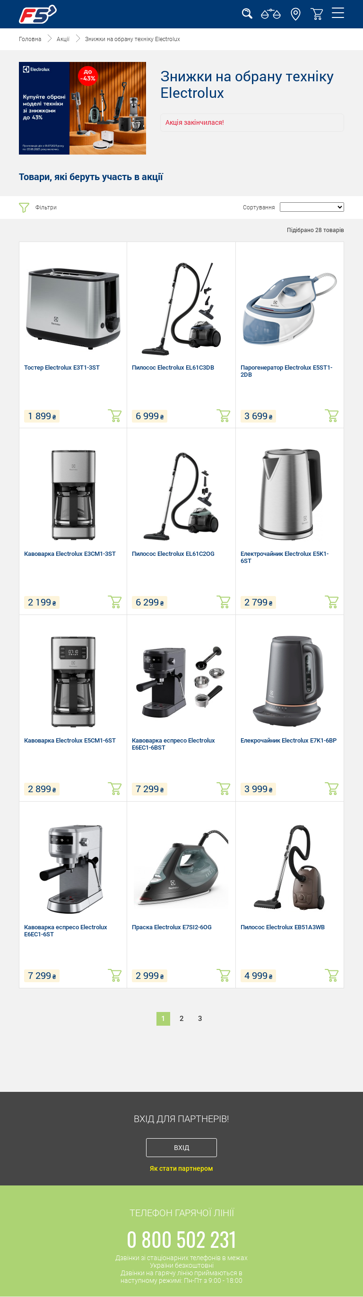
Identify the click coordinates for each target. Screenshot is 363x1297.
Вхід (182, 1147)
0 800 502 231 (182, 1239)
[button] (295, 18)
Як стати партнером (181, 1168)
